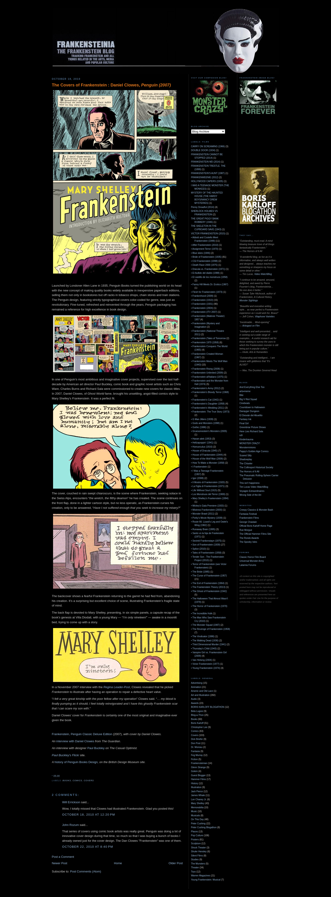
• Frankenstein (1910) (202, 300)
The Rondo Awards (249, 538)
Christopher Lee (199, 727)
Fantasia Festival (248, 514)
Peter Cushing (198, 823)
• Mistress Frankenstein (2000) (206, 510)
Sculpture (196, 843)
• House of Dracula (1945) (204, 450)
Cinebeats (245, 403)
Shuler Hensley (199, 851)
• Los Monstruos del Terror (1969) (208, 494)
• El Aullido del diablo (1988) (205, 273)
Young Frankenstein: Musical (206, 879)
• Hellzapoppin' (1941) (202, 442)
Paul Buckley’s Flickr (65, 755)
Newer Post (59, 863)
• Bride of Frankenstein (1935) (206, 257)
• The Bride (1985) (200, 571)
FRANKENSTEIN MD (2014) (205, 162)
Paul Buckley (96, 748)
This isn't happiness (250, 483)
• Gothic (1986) (199, 427)
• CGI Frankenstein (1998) (204, 261)
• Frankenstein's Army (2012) (206, 388)
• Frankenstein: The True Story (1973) (210, 411)
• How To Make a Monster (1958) (208, 463)
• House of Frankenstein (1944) (207, 455)
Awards (195, 703)
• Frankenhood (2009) (202, 296)
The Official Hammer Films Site (255, 534)
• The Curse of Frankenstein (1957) (209, 575)
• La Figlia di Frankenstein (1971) (208, 486)
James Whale (198, 795)
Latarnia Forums (248, 565)
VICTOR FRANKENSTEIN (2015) (208, 233)
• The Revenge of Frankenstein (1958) (210, 629)
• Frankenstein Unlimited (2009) (207, 372)
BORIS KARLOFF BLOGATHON (207, 707)
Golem (194, 771)
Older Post (176, 863)
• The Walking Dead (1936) (205, 640)
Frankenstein (60, 734)
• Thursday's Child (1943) (204, 648)
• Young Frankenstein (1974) (205, 668)
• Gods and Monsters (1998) (205, 423)
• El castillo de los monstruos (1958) (209, 277)
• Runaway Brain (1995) (203, 529)
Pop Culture (197, 835)
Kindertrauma (246, 439)
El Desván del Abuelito (251, 415)
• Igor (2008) (197, 478)
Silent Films (197, 855)
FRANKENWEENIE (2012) (204, 177)
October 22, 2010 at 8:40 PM (87, 846)
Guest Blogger (198, 775)
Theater (195, 867)
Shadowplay (246, 459)
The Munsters (198, 863)
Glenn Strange (198, 767)
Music (194, 811)
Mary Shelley (197, 803)
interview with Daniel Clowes (75, 741)
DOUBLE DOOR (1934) (203, 150)
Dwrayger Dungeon (249, 411)
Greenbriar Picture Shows (253, 427)
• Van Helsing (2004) (201, 660)
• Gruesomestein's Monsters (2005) (209, 431)
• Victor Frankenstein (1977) (205, 664)
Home (118, 863)
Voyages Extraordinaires (252, 491)
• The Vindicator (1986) (203, 636)
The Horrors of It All (249, 471)
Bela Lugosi (197, 711)
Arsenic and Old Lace (202, 691)
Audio (194, 699)
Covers (89, 780)
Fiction (194, 759)
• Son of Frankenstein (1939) (205, 544)
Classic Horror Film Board (253, 557)
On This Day (197, 819)
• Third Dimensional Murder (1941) (208, 644)
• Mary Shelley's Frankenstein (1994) (210, 498)
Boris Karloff (197, 723)
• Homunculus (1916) (202, 447)
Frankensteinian (199, 763)
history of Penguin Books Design (76, 762)
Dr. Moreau (196, 747)
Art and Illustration (200, 695)
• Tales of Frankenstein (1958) (206, 552)
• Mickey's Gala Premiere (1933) (207, 505)
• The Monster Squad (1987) (205, 625)
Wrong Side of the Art (250, 495)
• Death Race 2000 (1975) (204, 265)
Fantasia (195, 751)
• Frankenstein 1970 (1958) (205, 342)
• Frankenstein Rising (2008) (205, 369)
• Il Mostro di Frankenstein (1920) (208, 482)
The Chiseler (246, 463)
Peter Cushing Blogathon (204, 827)
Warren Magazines (200, 875)
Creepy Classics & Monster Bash (256, 510)
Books (66, 780)
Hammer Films (198, 779)
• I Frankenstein (199, 466)
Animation (196, 687)
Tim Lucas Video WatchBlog (254, 487)
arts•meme (245, 391)
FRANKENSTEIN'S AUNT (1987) (208, 173)
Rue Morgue (246, 530)
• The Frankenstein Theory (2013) (208, 587)
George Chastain (248, 522)
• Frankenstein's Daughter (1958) (208, 403)
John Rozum (70, 825)
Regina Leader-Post (116, 687)
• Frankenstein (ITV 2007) (204, 312)
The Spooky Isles (248, 542)
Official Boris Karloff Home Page (256, 526)
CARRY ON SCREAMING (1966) (208, 146)
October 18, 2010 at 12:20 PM (88, 814)
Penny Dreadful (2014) (202, 207)
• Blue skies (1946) (200, 253)
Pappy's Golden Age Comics (254, 451)
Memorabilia (197, 807)
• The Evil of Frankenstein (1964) (208, 583)
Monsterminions (248, 447)
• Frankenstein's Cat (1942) (205, 400)
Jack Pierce (197, 791)
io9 (241, 435)
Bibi (241, 395)
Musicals (195, 815)
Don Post (196, 743)
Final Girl (244, 423)
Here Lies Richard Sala (251, 431)
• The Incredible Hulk (201, 613)
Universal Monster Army (252, 561)
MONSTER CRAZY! (250, 443)
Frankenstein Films (249, 518)
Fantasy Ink (246, 419)
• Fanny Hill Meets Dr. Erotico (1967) (209, 284)
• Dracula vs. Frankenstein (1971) (208, 269)
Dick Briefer (197, 739)
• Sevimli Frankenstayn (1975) (206, 541)
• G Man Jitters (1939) (202, 419)
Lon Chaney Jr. (199, 799)
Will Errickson (71, 802)
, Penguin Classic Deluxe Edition (90, 734)
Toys (193, 871)
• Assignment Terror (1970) (204, 249)
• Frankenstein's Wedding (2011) (207, 408)
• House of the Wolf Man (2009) (207, 458)
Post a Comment (63, 856)
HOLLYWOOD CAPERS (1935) (207, 181)
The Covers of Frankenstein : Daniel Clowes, (111, 85)
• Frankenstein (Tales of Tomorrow (208, 338)
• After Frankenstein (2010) (204, 245)
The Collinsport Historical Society (256, 467)
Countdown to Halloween (252, 407)
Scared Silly (246, 455)
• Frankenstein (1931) (202, 304)
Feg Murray (197, 755)
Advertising (196, 683)
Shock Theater (198, 847)
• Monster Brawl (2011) (203, 513)
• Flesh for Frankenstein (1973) (207, 292)
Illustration (196, 787)
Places (194, 831)
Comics (77, 780)
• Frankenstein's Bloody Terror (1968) (210, 392)
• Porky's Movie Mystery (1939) (207, 518)
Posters (195, 839)
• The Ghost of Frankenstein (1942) (209, 591)
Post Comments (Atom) (85, 871)
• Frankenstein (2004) (202, 308)
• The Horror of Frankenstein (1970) (209, 606)
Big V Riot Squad (248, 399)
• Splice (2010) (198, 549)
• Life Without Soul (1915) (204, 490)
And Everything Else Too (252, 387)
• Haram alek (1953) (201, 438)
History (194, 783)
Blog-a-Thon (197, 715)
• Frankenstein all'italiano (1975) (207, 377)
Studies (195, 859)
